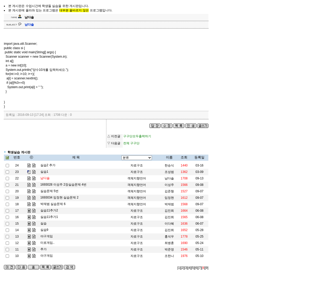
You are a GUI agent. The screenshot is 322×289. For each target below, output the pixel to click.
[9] (206, 268)
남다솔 (169, 178)
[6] (196, 268)
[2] (182, 268)
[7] (199, 268)
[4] (189, 268)
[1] (179, 268)
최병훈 (169, 243)
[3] (186, 268)
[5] (192, 268)
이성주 (169, 185)
